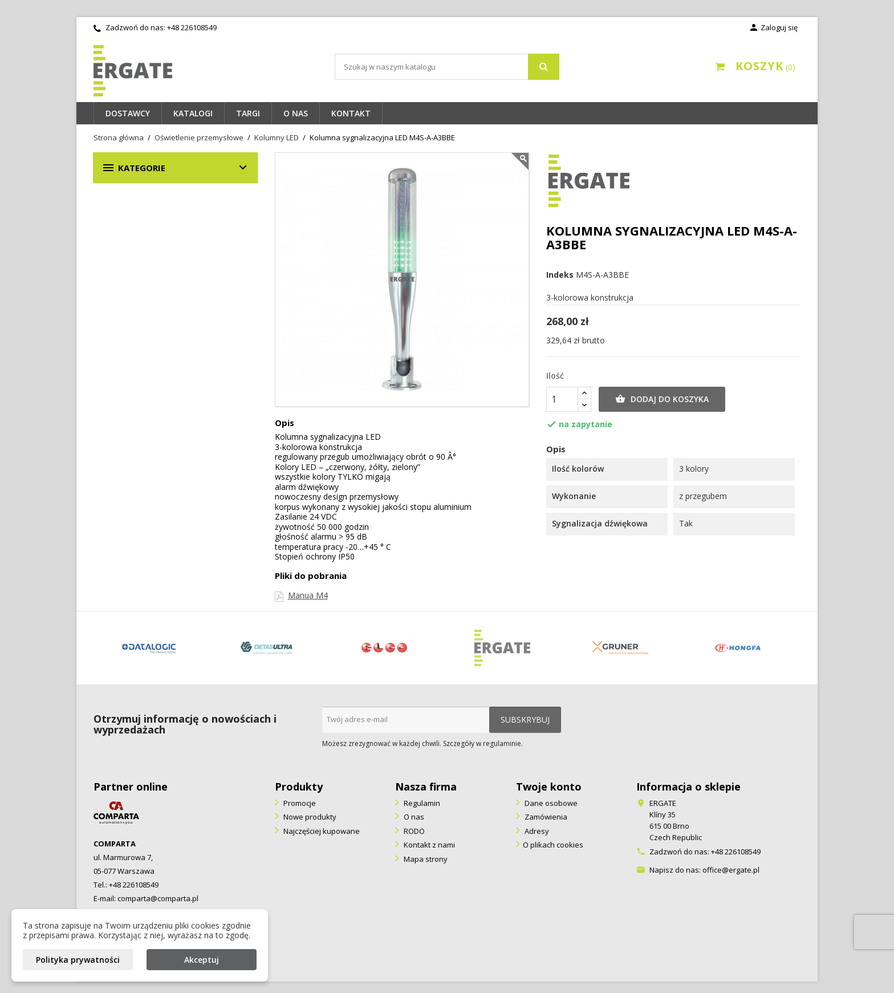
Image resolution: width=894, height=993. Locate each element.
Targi (248, 113)
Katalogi (193, 113)
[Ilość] (562, 399)
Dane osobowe (550, 803)
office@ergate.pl (730, 870)
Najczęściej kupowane (321, 831)
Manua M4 (308, 595)
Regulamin (421, 803)
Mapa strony (425, 859)
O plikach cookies (553, 845)
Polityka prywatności (78, 959)
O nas (295, 113)
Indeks (560, 275)
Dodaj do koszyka (662, 399)
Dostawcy (127, 113)
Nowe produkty (309, 817)
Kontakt (351, 113)
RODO (413, 831)
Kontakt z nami (428, 845)
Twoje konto (549, 786)
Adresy (536, 831)
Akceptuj (201, 959)
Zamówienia (545, 817)
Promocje (299, 803)
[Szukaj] (447, 67)
